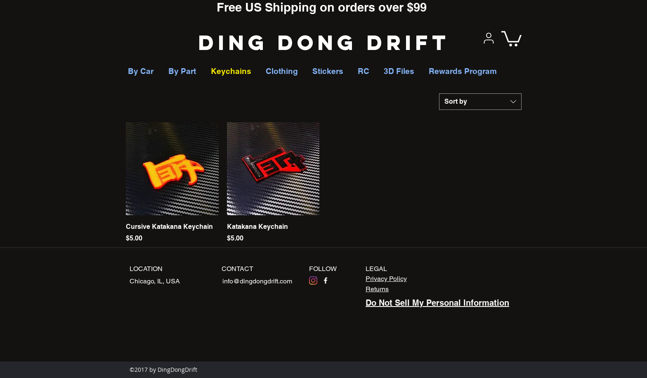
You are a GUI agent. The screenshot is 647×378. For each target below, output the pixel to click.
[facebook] (325, 280)
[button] (511, 37)
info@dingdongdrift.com (257, 281)
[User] (488, 38)
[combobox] (480, 101)
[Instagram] (313, 280)
